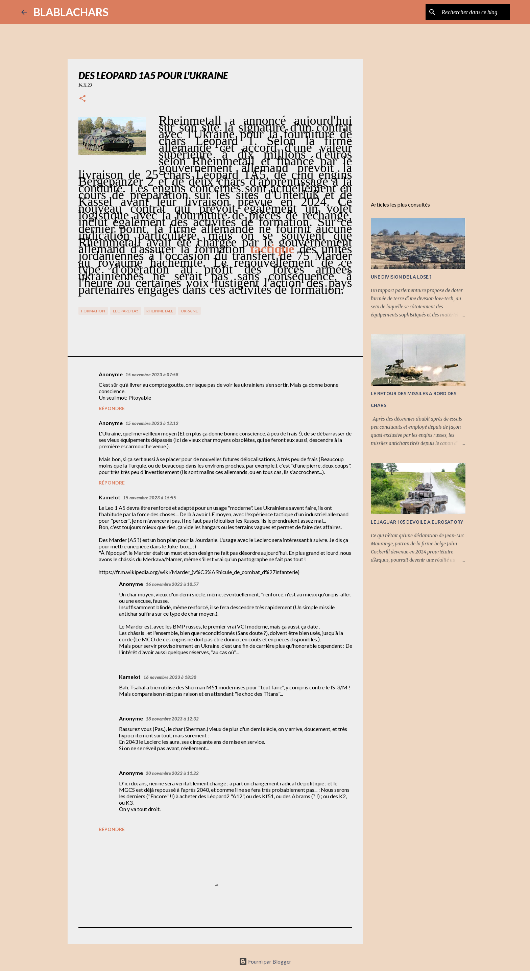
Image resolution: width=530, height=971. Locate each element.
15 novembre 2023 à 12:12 (151, 423)
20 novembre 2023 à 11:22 (172, 773)
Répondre (112, 408)
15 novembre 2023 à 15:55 (149, 497)
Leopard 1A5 (126, 310)
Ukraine (189, 310)
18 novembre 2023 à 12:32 (172, 718)
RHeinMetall (159, 310)
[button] (82, 98)
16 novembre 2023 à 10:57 (172, 584)
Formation (93, 310)
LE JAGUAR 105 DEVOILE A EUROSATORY (417, 522)
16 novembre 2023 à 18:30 (169, 677)
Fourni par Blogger (265, 961)
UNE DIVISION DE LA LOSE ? (401, 277)
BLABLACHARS (71, 12)
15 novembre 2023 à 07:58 (151, 374)
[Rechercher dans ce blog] (474, 12)
